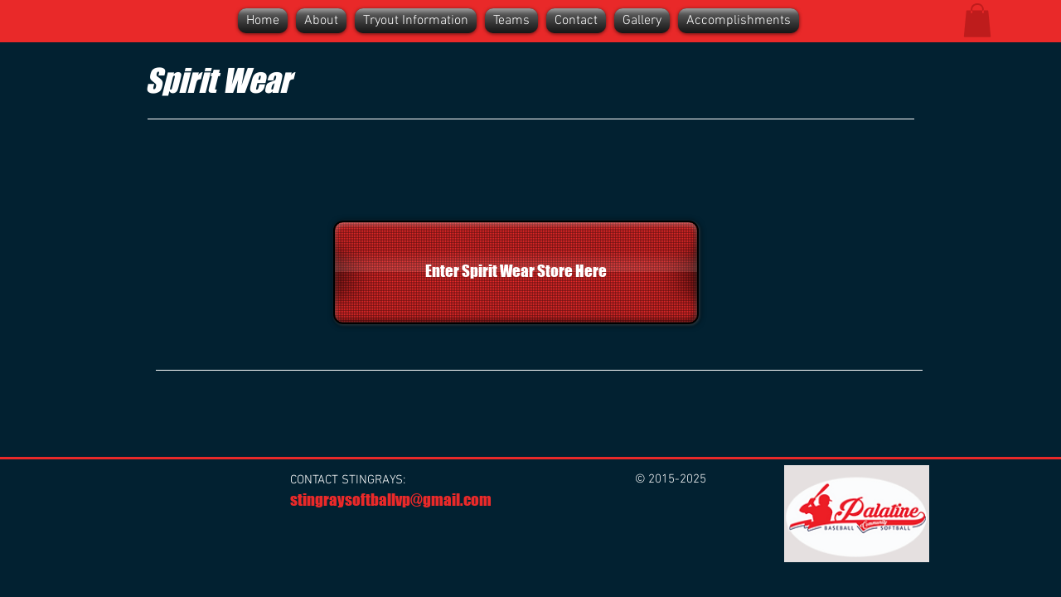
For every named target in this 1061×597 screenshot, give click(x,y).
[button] (977, 20)
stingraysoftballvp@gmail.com (391, 499)
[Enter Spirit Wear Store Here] (516, 272)
